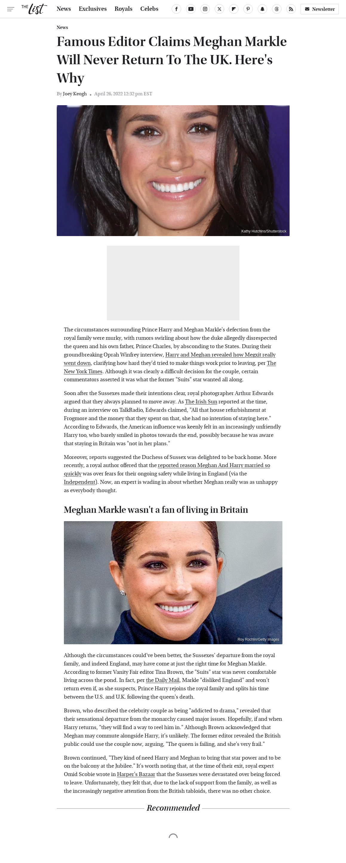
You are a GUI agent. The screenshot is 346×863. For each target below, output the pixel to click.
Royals (124, 9)
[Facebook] (176, 9)
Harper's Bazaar (136, 774)
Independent (79, 482)
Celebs (149, 9)
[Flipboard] (234, 9)
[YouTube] (191, 9)
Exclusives (93, 9)
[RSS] (291, 9)
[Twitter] (219, 9)
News (64, 9)
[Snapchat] (262, 9)
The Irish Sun (201, 402)
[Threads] (277, 9)
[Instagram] (205, 9)
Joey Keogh (75, 94)
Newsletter (320, 9)
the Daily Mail (162, 680)
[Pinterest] (248, 9)
